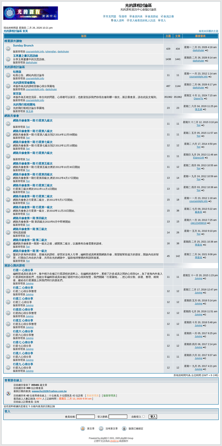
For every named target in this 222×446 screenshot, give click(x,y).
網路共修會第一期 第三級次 (30, 229)
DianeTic (198, 98)
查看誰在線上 (13, 380)
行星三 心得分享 (23, 298)
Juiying (29, 283)
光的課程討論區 (14, 67)
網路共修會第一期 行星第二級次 (33, 196)
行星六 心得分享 (23, 331)
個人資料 (117, 20)
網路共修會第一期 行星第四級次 (33, 174)
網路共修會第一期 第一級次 (30, 250)
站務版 (17, 71)
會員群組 (151, 16)
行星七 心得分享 (23, 342)
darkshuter (63, 51)
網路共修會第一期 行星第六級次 (33, 152)
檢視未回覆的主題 (208, 31)
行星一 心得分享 (23, 270)
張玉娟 (29, 111)
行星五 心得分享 (23, 320)
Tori (28, 126)
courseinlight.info (35, 51)
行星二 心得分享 (23, 287)
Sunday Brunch (23, 45)
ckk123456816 (198, 223)
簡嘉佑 (198, 244)
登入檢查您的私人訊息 (141, 20)
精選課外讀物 (13, 41)
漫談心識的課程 (14, 265)
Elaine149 (198, 157)
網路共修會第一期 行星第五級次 (33, 163)
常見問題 (109, 16)
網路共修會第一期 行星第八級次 (33, 131)
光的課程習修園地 (24, 82)
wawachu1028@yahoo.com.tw (49, 391)
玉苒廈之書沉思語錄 (25, 55)
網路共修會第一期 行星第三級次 (33, 185)
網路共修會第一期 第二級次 (30, 240)
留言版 (17, 93)
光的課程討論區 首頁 (16, 30)
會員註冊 (167, 16)
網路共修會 (11, 115)
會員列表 (136, 16)
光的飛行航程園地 (24, 104)
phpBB (103, 438)
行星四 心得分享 (23, 309)
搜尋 (123, 16)
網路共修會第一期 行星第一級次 (33, 207)
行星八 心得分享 (23, 353)
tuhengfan (50, 51)
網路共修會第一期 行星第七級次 (33, 142)
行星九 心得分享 (23, 364)
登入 (162, 20)
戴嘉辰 (198, 212)
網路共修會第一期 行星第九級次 (33, 120)
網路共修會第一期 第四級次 (30, 218)
